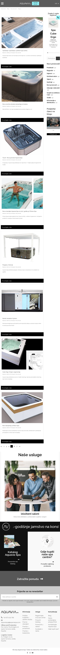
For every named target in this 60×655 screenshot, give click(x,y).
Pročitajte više (7, 66)
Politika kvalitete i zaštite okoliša (27, 617)
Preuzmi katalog (38, 621)
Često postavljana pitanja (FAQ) (52, 620)
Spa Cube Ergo (53, 33)
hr (57, 3)
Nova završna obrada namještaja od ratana (15, 104)
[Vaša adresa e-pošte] (28, 596)
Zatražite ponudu (35, 3)
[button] (47, 52)
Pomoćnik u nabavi (39, 625)
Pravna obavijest (25, 623)
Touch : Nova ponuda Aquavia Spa (12, 158)
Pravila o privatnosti (26, 627)
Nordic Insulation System (9, 318)
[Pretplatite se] (57, 596)
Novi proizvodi (18, 52)
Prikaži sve (53, 134)
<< (1, 446)
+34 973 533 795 (8, 617)
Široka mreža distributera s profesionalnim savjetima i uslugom (30, 516)
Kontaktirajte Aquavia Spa (52, 625)
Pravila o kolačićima (26, 632)
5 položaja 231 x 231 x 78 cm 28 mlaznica (53, 46)
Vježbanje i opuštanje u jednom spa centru (14, 50)
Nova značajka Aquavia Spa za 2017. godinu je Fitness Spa (19, 211)
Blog (49, 615)
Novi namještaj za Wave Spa (10, 425)
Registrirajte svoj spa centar (40, 616)
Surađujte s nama (39, 630)
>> (19, 446)
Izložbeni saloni (30, 513)
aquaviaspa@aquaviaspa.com (10, 622)
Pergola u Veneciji (7, 265)
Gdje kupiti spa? (53, 629)
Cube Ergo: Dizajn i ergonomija (11, 372)
